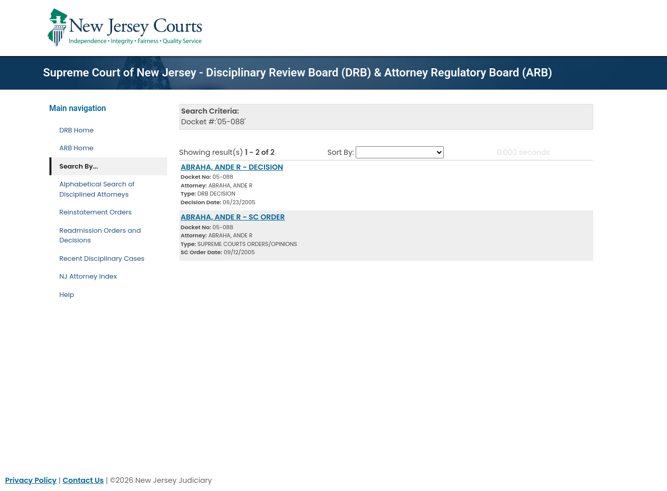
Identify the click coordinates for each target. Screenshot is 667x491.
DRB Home (77, 130)
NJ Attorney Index (88, 276)
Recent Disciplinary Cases (102, 258)
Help (67, 294)
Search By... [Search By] (79, 166)
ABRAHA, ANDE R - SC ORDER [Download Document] (233, 217)
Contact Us (83, 480)
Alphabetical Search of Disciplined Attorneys (97, 189)
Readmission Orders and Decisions (100, 235)
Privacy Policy (31, 480)
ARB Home (77, 148)
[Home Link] (126, 28)
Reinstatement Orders (96, 212)
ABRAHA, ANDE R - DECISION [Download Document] (232, 167)
